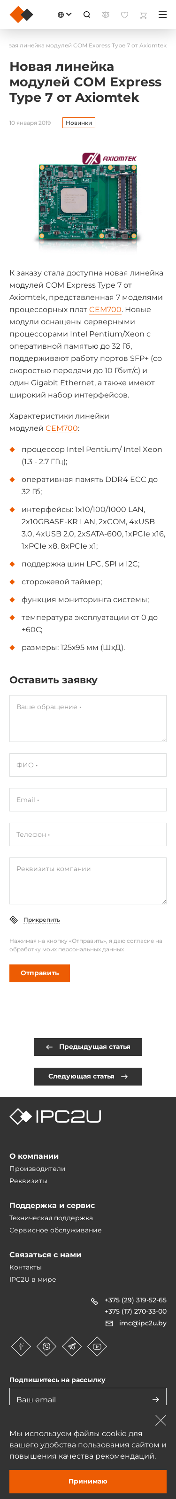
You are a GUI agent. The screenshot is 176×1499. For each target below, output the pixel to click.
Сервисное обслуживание (55, 1230)
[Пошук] (87, 14)
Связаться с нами (45, 1254)
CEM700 (105, 309)
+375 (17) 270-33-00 (136, 1311)
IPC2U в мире (32, 1279)
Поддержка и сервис (52, 1205)
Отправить (40, 973)
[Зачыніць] (161, 1420)
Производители (37, 1168)
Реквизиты (28, 1181)
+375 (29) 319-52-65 (136, 1300)
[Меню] (163, 14)
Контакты (25, 1267)
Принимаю (88, 1481)
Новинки (79, 122)
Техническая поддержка (51, 1218)
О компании (34, 1156)
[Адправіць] (156, 1399)
